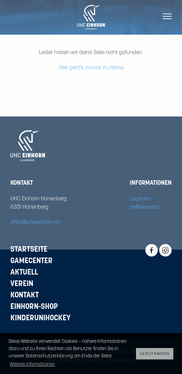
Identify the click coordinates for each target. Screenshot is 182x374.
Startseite (28, 250)
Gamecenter (31, 261)
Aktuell (24, 273)
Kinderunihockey (40, 318)
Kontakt (24, 295)
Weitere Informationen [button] (32, 364)
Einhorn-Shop (34, 307)
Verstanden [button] (155, 353)
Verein (21, 284)
